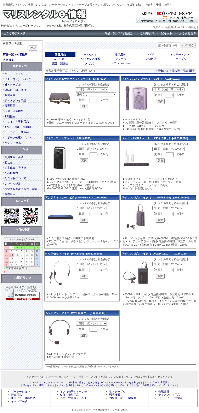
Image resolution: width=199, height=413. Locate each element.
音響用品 (10, 105)
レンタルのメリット (42, 382)
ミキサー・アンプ (181, 54)
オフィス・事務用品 (17, 121)
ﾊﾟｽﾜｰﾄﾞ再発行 (187, 27)
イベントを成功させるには (70, 385)
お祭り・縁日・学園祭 (18, 126)
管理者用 (10, 194)
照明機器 (10, 116)
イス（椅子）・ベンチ (18, 79)
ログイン (157, 27)
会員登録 (170, 27)
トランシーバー (120, 63)
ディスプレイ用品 (15, 100)
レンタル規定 (13, 183)
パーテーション (14, 74)
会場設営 (10, 95)
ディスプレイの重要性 (155, 382)
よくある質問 (187, 33)
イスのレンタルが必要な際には (102, 385)
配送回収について (15, 178)
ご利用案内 (147, 33)
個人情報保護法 (82, 410)
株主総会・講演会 (15, 167)
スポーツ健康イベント (18, 137)
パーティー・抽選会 (17, 132)
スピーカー (60, 58)
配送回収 (166, 33)
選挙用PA (120, 54)
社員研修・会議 (14, 157)
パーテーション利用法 (65, 382)
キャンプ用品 (13, 142)
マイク (151, 54)
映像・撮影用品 (14, 111)
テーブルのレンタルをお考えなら (125, 382)
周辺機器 (151, 58)
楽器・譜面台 (60, 63)
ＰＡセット (90, 54)
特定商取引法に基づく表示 (21, 189)
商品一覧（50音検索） (119, 33)
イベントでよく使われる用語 (134, 385)
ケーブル (181, 58)
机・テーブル (13, 84)
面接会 (9, 162)
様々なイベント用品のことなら (39, 385)
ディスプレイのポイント (163, 385)
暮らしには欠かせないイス (92, 382)
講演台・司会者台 (15, 89)
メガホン (90, 63)
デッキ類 (120, 58)
